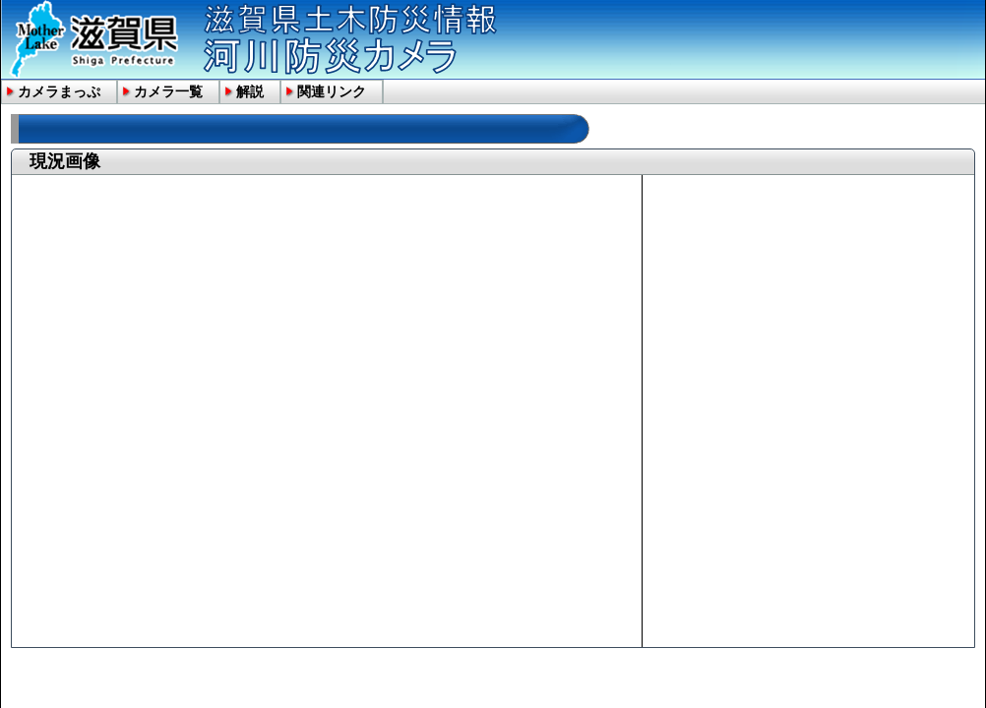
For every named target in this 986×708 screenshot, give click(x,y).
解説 (250, 91)
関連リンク (331, 91)
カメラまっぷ (59, 91)
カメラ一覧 (168, 91)
